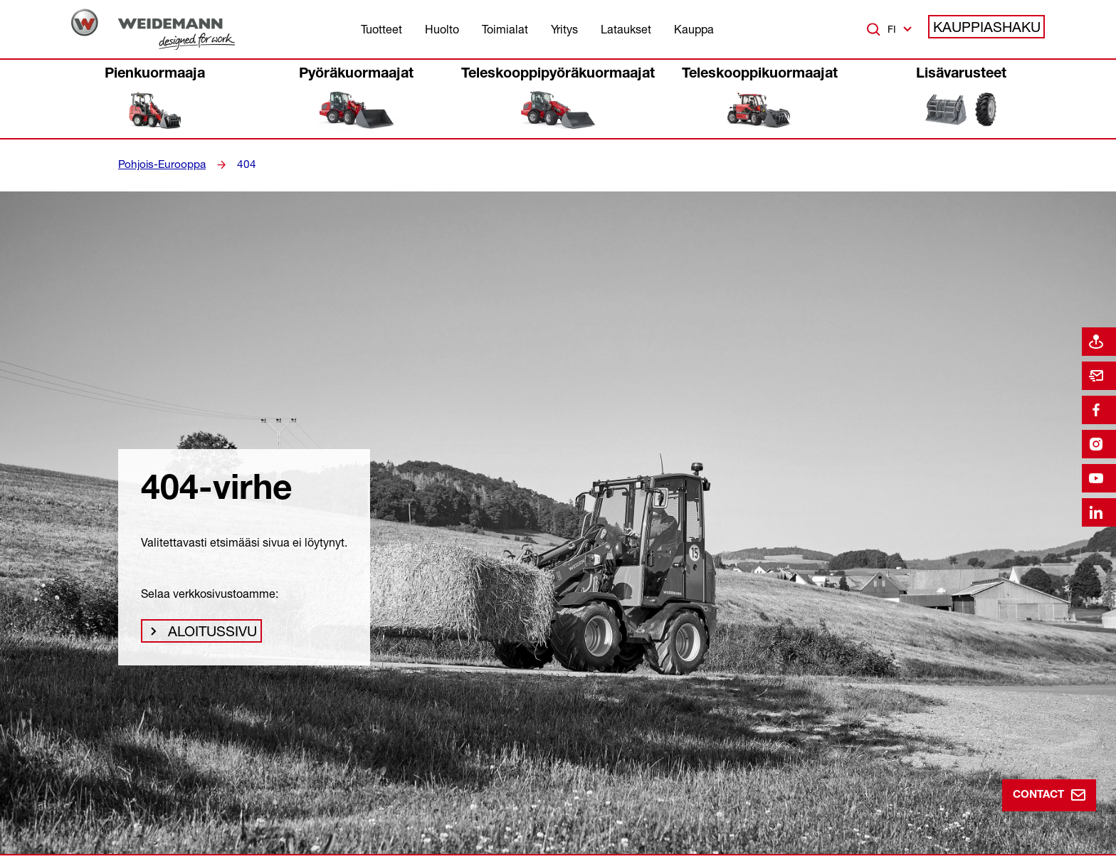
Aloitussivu (208, 635)
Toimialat (505, 29)
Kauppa (694, 29)
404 (237, 164)
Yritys (564, 29)
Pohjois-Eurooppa (158, 164)
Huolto (442, 29)
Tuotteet (381, 29)
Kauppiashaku (993, 29)
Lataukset (626, 29)
